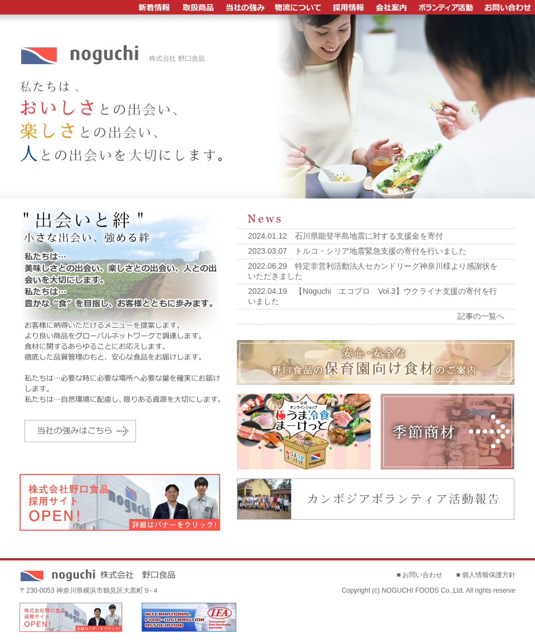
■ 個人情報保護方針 (485, 575)
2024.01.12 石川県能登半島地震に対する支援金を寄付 (345, 235)
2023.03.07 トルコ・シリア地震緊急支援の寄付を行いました (357, 250)
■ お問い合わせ (420, 575)
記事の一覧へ (481, 316)
